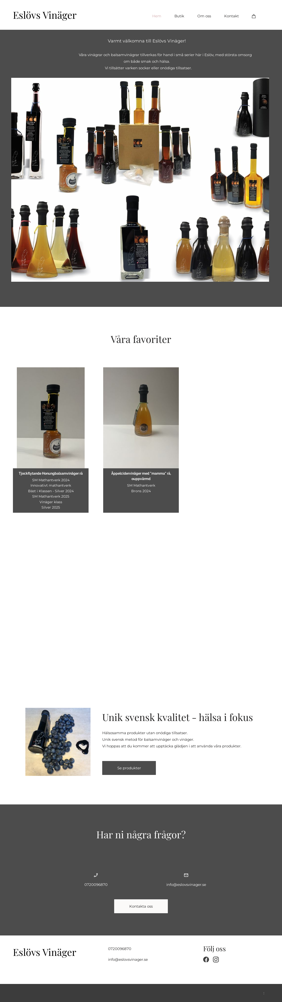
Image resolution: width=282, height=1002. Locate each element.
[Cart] (254, 16)
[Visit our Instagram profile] (216, 959)
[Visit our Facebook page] (206, 959)
